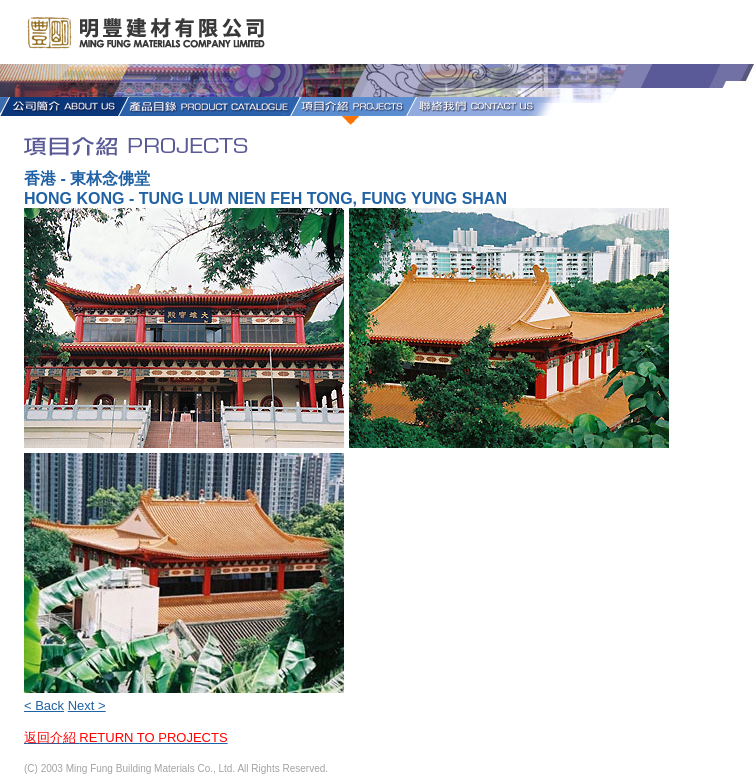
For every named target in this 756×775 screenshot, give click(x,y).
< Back (44, 705)
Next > (87, 705)
